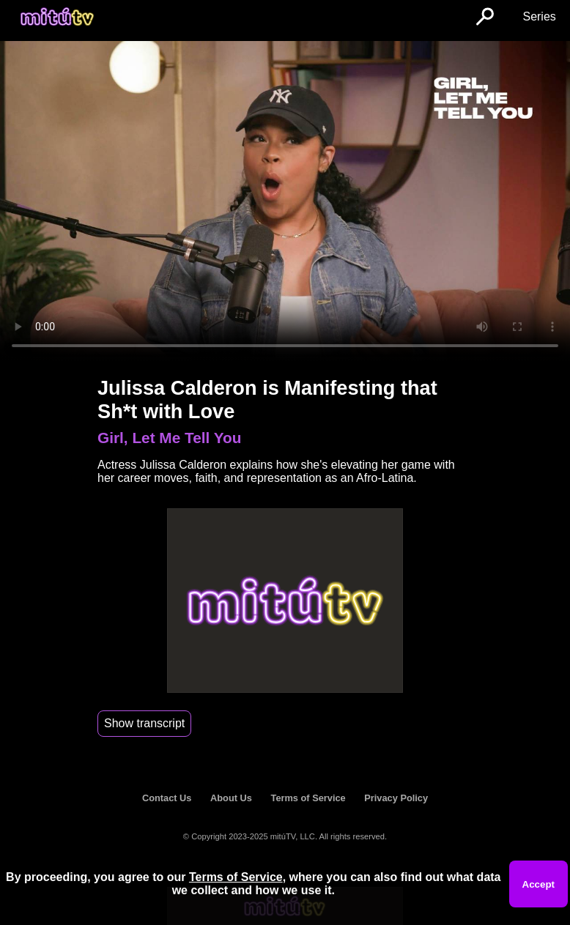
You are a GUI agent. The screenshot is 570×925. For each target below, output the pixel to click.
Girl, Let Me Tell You (169, 437)
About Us (231, 797)
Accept (538, 884)
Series (538, 16)
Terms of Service (308, 797)
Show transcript (144, 723)
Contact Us (167, 797)
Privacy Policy (396, 797)
